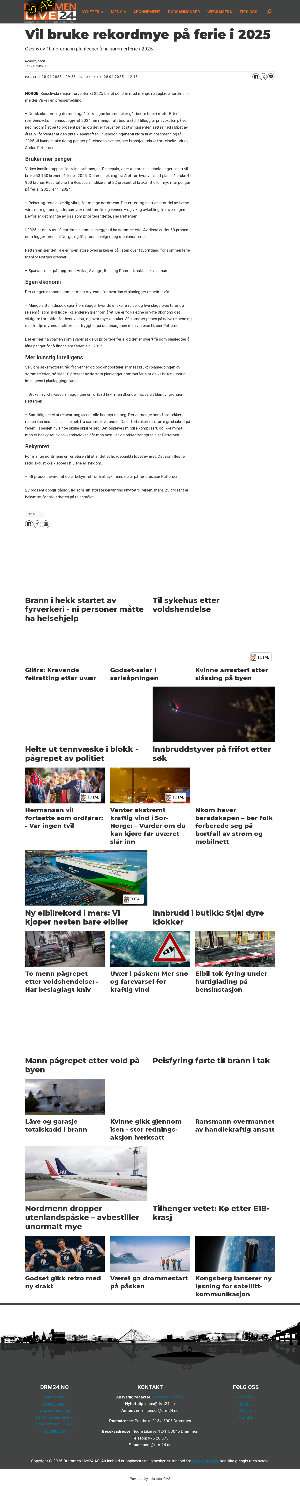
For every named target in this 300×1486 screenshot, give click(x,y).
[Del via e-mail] (270, 76)
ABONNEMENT (147, 11)
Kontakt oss (54, 1430)
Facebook (245, 1397)
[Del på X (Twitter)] (263, 76)
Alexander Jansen (168, 1397)
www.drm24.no (205, 1461)
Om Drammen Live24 (54, 1424)
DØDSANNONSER (184, 11)
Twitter (245, 1403)
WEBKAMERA (219, 11)
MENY (116, 11)
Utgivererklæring (54, 1410)
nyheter (35, 514)
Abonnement (54, 1403)
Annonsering (54, 1397)
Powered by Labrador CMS (150, 1479)
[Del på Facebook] (255, 76)
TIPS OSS (248, 11)
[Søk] (269, 12)
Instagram (245, 1410)
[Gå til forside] (50, 11)
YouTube (245, 1417)
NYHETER (90, 11)
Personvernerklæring (54, 1417)
